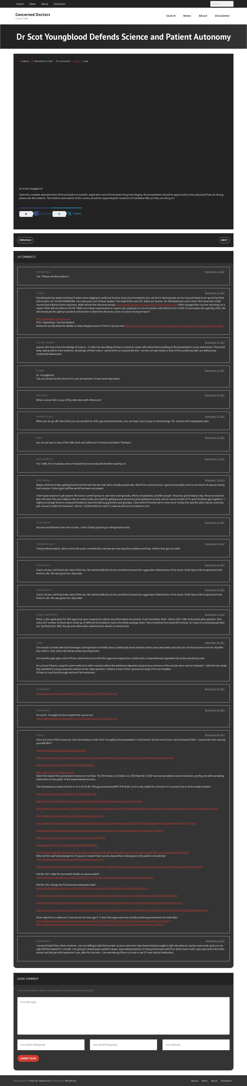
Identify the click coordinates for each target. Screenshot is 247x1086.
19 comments (63, 60)
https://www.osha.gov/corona (52, 318)
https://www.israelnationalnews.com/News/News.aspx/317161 (70, 815)
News (33, 4)
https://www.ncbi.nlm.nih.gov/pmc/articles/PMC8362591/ (67, 844)
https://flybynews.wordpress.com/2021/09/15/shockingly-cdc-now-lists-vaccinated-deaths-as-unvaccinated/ (94, 877)
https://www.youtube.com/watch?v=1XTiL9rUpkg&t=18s (147, 304)
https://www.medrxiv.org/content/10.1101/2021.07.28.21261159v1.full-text (76, 693)
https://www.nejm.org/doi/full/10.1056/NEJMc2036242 (65, 764)
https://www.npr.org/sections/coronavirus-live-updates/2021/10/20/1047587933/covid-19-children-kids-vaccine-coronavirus (103, 920)
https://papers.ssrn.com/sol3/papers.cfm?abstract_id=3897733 (70, 837)
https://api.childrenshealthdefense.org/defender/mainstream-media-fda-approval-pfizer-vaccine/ (89, 801)
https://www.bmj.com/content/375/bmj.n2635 (61, 750)
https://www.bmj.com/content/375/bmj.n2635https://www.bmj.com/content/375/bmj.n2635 (174, 325)
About (44, 4)
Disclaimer (59, 4)
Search (20, 4)
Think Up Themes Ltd (40, 1080)
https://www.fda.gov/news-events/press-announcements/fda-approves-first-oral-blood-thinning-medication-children (99, 830)
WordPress (70, 1080)
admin (25, 60)
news (85, 60)
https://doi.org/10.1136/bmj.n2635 (55, 772)
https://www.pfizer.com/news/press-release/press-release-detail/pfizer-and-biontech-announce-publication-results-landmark (104, 757)
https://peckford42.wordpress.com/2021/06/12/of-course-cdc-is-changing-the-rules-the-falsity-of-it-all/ (92, 888)
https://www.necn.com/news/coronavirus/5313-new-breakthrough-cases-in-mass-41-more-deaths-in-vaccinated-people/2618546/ (107, 895)
